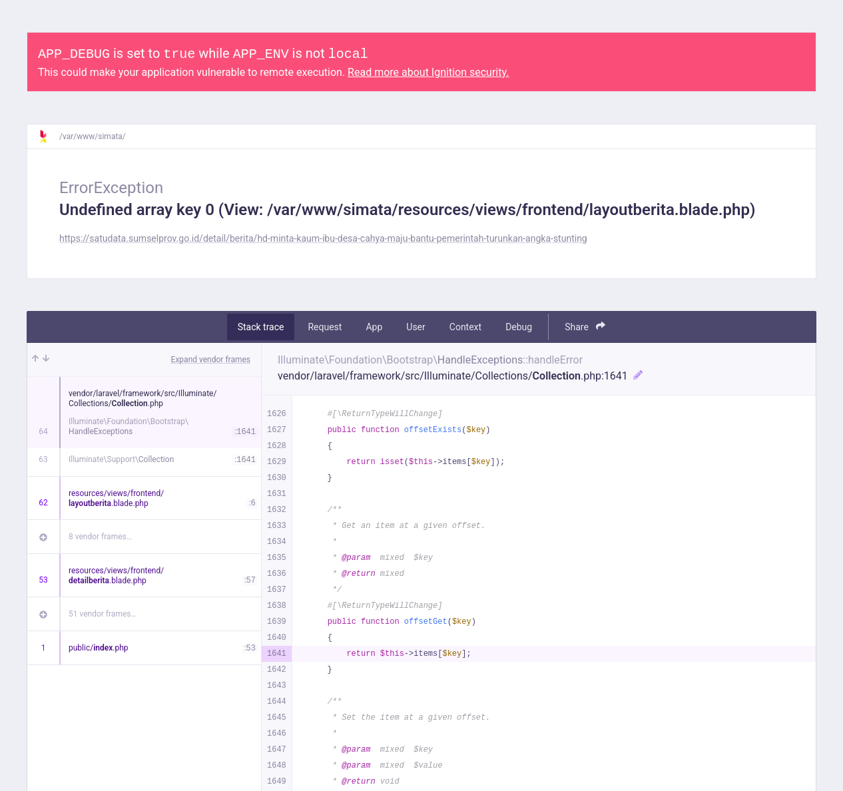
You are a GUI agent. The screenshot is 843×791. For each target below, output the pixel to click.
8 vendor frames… (100, 536)
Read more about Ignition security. (428, 72)
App (374, 327)
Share (585, 326)
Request (325, 327)
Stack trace (261, 327)
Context (465, 327)
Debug (518, 327)
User (415, 327)
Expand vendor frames (210, 359)
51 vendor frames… (102, 614)
